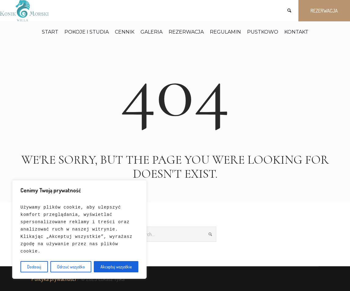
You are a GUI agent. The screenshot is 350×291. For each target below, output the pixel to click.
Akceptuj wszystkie (116, 266)
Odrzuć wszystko (71, 266)
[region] (79, 229)
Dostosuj (34, 266)
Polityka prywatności (53, 278)
